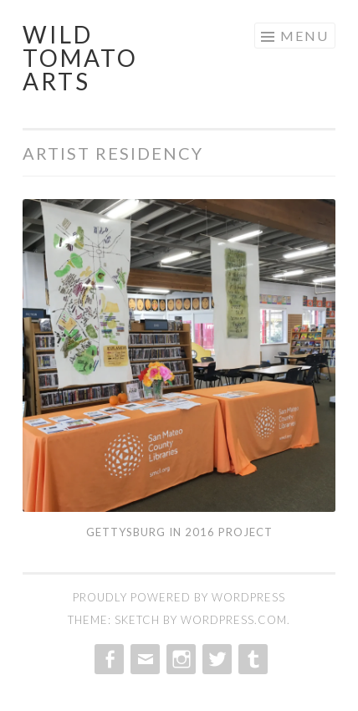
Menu (304, 35)
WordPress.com (234, 620)
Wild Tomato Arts (80, 57)
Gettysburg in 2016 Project (179, 532)
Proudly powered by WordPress (179, 597)
